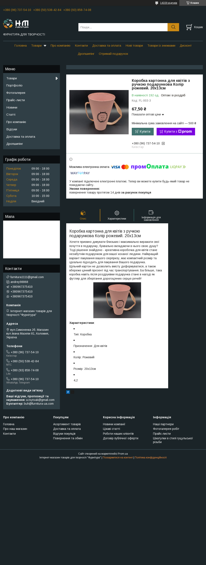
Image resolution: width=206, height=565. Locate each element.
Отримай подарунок (113, 53)
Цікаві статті (111, 428)
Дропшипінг (86, 53)
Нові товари (134, 45)
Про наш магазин (15, 428)
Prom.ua (123, 453)
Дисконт (186, 45)
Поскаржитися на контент (118, 457)
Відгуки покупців (64, 433)
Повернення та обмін (68, 438)
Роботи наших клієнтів (118, 433)
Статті (10, 114)
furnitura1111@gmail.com (27, 277)
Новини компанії (114, 424)
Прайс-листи (15, 100)
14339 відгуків (168, 2)
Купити (145, 131)
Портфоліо (14, 85)
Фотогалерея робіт (166, 428)
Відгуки (11, 129)
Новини (11, 107)
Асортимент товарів (67, 424)
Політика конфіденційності (151, 457)
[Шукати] (173, 27)
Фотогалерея (15, 92)
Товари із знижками (161, 45)
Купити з (178, 131)
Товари (36, 45)
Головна (20, 45)
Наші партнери (163, 424)
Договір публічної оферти (120, 438)
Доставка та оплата (106, 45)
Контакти (81, 45)
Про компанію (60, 45)
